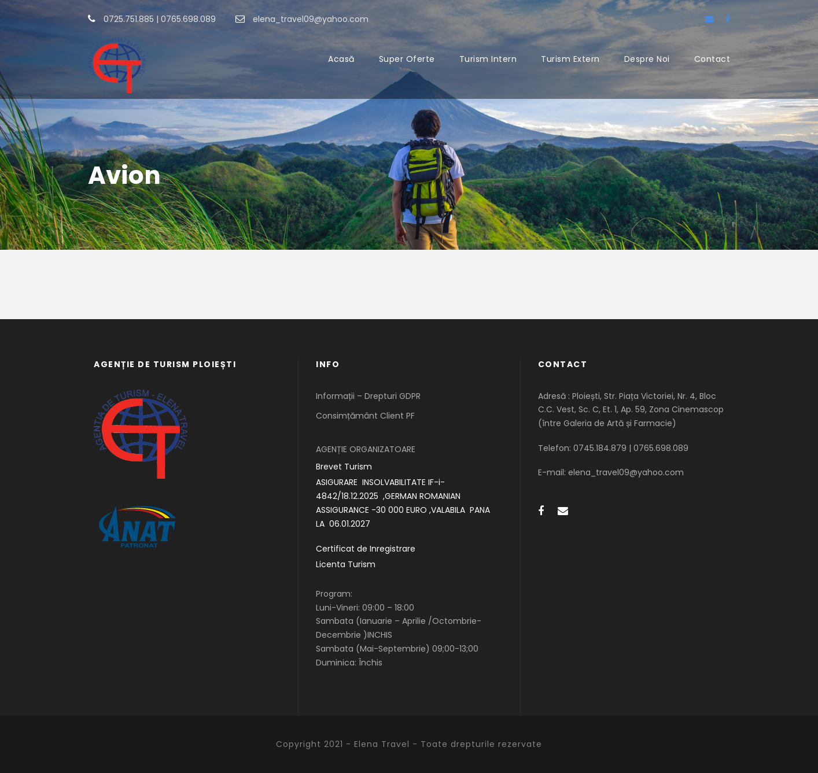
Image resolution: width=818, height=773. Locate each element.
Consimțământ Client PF (365, 415)
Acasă (341, 59)
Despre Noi (647, 59)
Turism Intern (488, 59)
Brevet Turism (344, 466)
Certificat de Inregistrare (365, 548)
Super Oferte (407, 59)
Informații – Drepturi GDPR (368, 396)
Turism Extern (570, 59)
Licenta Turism (345, 564)
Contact (712, 59)
